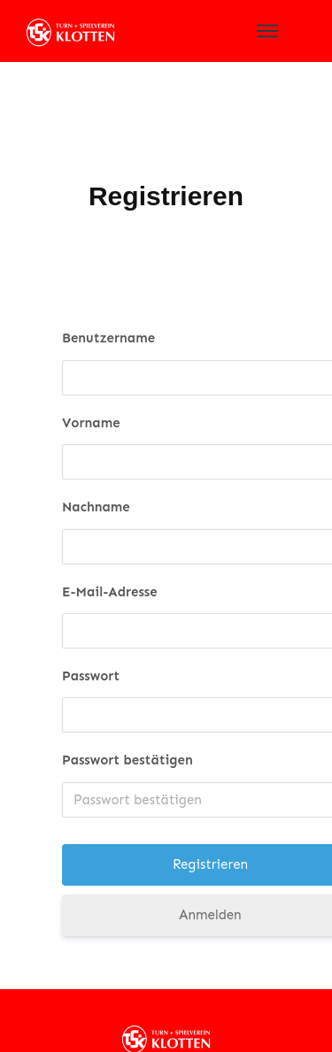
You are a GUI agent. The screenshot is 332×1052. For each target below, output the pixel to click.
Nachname (96, 461)
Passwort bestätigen (127, 714)
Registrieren (166, 150)
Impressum (195, 1023)
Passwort (91, 630)
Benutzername (108, 292)
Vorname (91, 376)
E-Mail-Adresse (110, 545)
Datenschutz (130, 1023)
